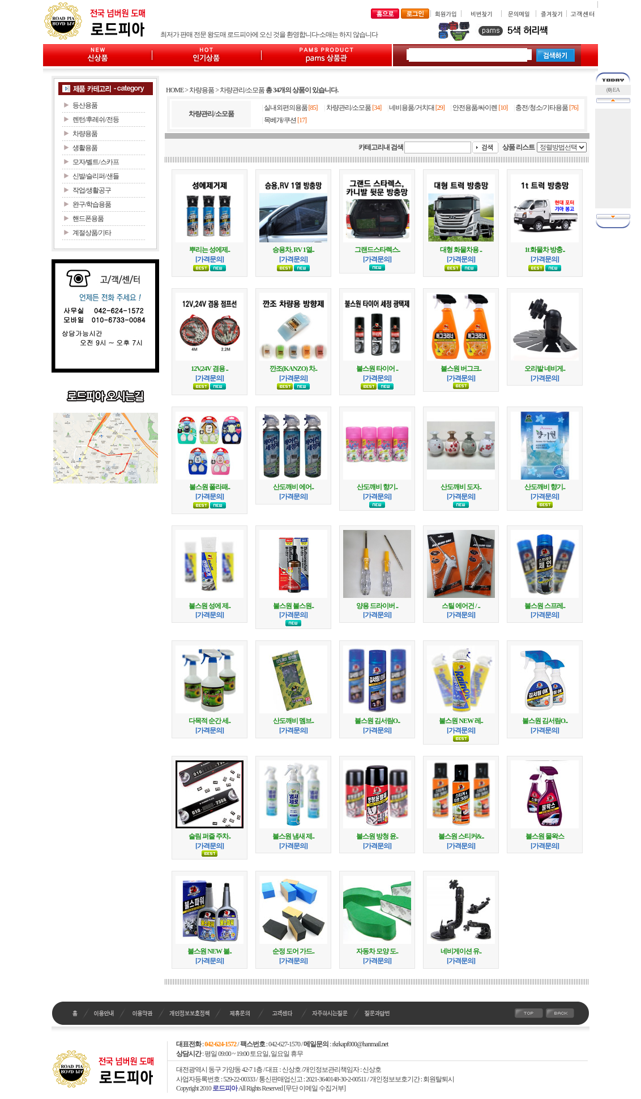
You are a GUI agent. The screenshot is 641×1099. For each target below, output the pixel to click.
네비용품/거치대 (411, 108)
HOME (174, 90)
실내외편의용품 (285, 108)
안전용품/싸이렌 (474, 108)
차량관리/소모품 (242, 90)
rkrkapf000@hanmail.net (360, 1044)
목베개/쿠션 (280, 120)
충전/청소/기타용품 (541, 108)
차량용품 (201, 90)
